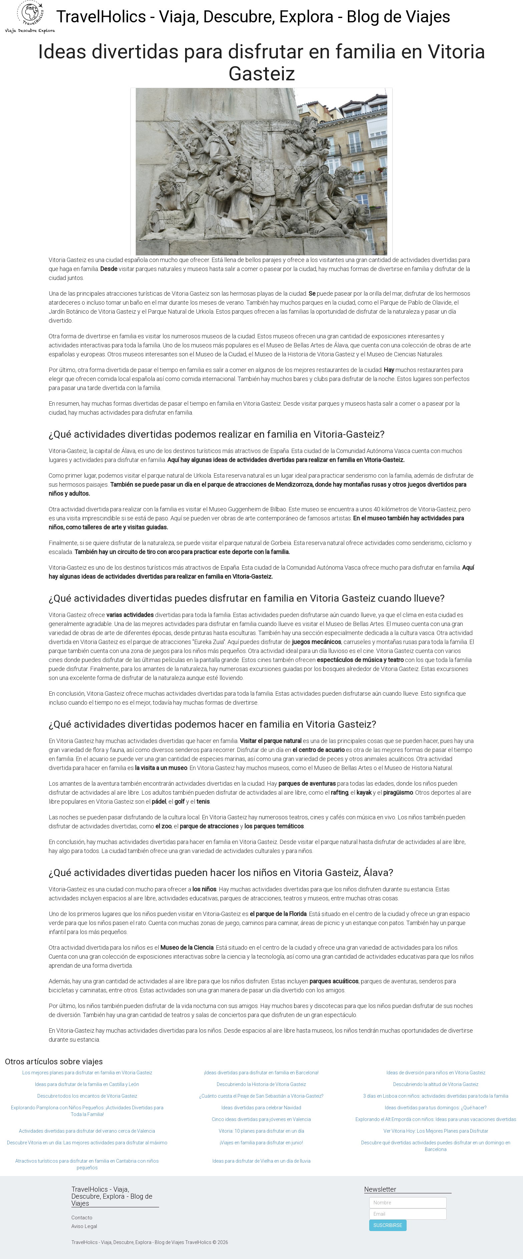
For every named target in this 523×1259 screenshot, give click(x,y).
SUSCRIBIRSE (388, 1225)
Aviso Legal (84, 1226)
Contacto (81, 1218)
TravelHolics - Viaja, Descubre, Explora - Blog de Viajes (253, 16)
